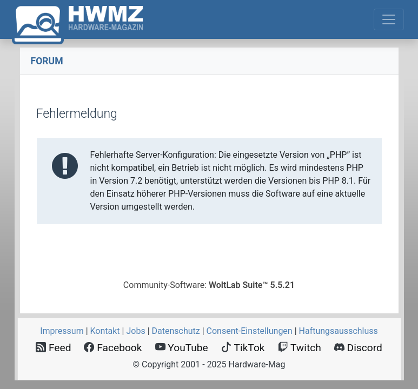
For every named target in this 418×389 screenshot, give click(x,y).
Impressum (62, 331)
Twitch (299, 347)
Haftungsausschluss (338, 331)
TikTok (243, 347)
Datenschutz (176, 331)
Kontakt (105, 331)
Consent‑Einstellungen (250, 331)
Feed (53, 347)
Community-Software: (209, 285)
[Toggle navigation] (389, 19)
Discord (358, 347)
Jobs (135, 331)
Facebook (113, 347)
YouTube (181, 347)
